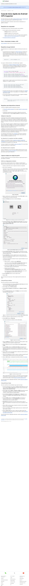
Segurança (2, 581)
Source (2, 582)
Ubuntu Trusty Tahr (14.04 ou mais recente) (12, 36)
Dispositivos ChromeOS (23, 581)
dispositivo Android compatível (9, 109)
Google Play (9, 10)
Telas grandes (22, 578)
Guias (12, 10)
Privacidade (12, 583)
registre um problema (17, 144)
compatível (15, 133)
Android (2, 578)
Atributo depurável (19, 51)
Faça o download (4, 43)
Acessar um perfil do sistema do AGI (20, 377)
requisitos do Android (16, 140)
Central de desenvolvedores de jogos (9, 3)
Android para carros (22, 582)
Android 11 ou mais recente (23, 109)
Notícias (2, 584)
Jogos (11, 577)
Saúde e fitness (12, 580)
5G (10, 584)
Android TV (21, 584)
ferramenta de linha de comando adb (9, 37)
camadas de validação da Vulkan (14, 64)
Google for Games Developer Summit (14, 7)
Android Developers (3, 10)
